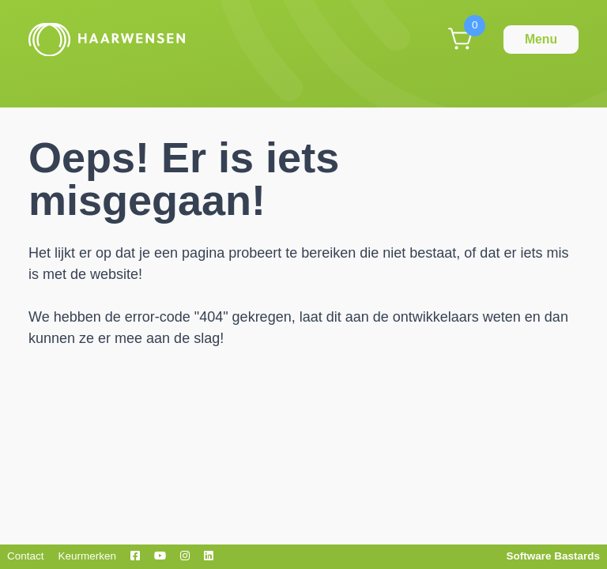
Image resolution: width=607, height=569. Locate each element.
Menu (541, 39)
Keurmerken (87, 556)
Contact (25, 556)
